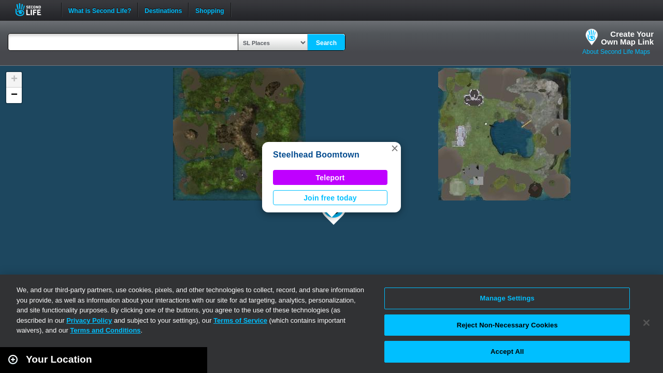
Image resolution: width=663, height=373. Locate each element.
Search (326, 43)
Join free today (330, 198)
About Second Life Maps (616, 51)
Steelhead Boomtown (316, 154)
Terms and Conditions (105, 330)
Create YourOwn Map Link (627, 38)
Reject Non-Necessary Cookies (507, 325)
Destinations (163, 9)
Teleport (330, 178)
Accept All (507, 351)
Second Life (34, 10)
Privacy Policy (89, 320)
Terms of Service (240, 320)
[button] (394, 148)
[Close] (646, 322)
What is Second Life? (99, 9)
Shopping (209, 9)
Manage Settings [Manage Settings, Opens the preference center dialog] (507, 298)
